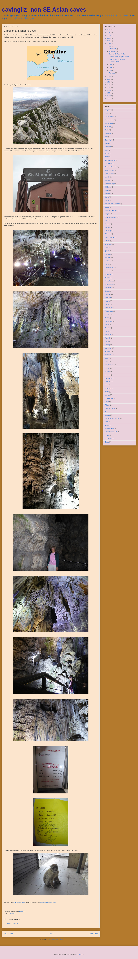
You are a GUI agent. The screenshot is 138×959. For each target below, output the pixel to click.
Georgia (107, 227)
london (107, 304)
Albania (107, 113)
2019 (109, 46)
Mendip (107, 324)
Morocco (108, 334)
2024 (109, 32)
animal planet (109, 116)
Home (51, 934)
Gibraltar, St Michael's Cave (117, 54)
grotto (107, 247)
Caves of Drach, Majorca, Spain (119, 57)
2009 (109, 93)
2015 (109, 85)
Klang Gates (109, 281)
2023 (109, 35)
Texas (107, 402)
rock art (107, 368)
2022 (109, 38)
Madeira (107, 314)
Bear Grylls (108, 140)
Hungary (108, 257)
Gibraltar (12, 913)
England (107, 214)
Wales (107, 425)
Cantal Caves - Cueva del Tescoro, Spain (117, 60)
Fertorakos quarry (110, 217)
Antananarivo (109, 120)
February (112, 73)
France (107, 224)
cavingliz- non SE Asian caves (44, 9)
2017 (109, 79)
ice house (108, 261)
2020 (109, 43)
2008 (109, 96)
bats (106, 137)
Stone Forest (109, 398)
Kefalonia (108, 274)
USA (106, 422)
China (107, 190)
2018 (109, 76)
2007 (109, 98)
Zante (107, 442)
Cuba (107, 207)
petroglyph (108, 348)
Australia (108, 126)
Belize (107, 143)
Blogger (80, 954)
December (112, 49)
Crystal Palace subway (112, 204)
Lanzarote (108, 288)
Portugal (108, 351)
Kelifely (107, 277)
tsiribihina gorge (110, 408)
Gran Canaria (109, 237)
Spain (107, 392)
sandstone (108, 378)
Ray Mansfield (109, 365)
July (110, 64)
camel (107, 157)
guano (107, 251)
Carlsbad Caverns (111, 167)
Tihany (107, 405)
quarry (107, 358)
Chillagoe (108, 187)
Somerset (108, 388)
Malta (107, 318)
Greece (107, 241)
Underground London (112, 418)
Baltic (107, 130)
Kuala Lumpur (109, 284)
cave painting (109, 173)
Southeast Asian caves (117, 15)
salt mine (108, 375)
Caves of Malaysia (24, 18)
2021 (109, 41)
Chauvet (108, 180)
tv (105, 412)
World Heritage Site (111, 432)
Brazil (107, 153)
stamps (107, 395)
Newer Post (8, 934)
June (111, 67)
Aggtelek (108, 110)
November (112, 51)
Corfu (107, 197)
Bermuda (108, 147)
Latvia (107, 291)
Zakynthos (108, 438)
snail (106, 385)
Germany (108, 230)
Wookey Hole (109, 428)
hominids (108, 254)
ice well (107, 264)
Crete (107, 200)
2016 (109, 82)
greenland (108, 244)
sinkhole (107, 381)
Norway (107, 345)
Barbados (108, 133)
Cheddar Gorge (110, 184)
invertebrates (109, 267)
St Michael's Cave (19, 902)
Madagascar (109, 311)
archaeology (109, 123)
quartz (107, 361)
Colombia (108, 194)
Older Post (93, 934)
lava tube (108, 294)
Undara (107, 415)
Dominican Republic (111, 210)
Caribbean (108, 163)
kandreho (108, 271)
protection (108, 355)
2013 (109, 90)
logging (107, 301)
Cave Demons (109, 170)
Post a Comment (12, 923)
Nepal (107, 341)
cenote (107, 177)
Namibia (107, 338)
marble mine (109, 321)
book (106, 150)
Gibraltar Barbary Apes (48, 902)
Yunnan (107, 435)
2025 (109, 30)
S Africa (107, 371)
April (110, 70)
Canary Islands (110, 160)
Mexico (107, 328)
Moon (107, 331)
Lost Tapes (108, 308)
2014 (109, 87)
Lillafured (108, 298)
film (106, 220)
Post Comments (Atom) (55, 940)
